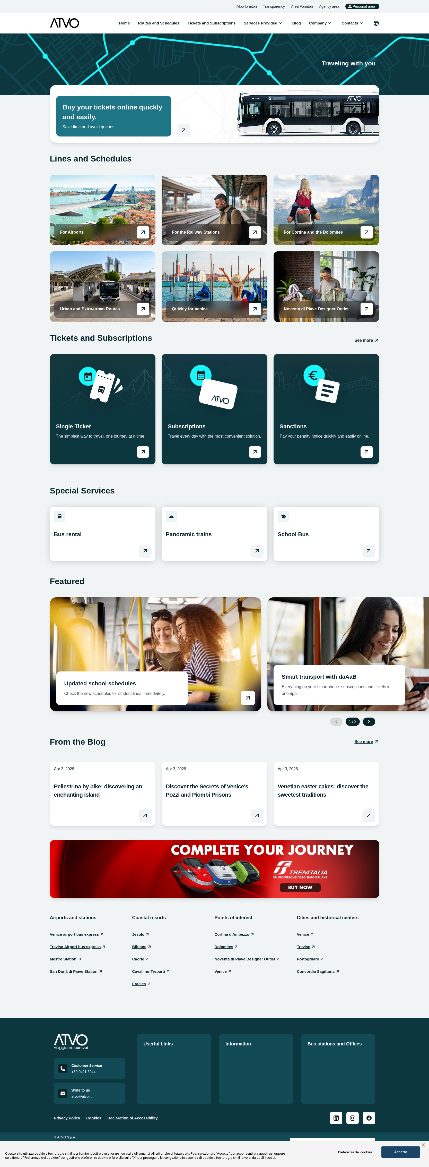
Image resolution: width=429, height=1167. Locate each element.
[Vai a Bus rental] (145, 551)
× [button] (423, 1145)
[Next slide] (369, 722)
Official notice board (244, 1054)
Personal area (361, 6)
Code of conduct (240, 1082)
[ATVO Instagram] (352, 1119)
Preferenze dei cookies (355, 1152)
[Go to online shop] (184, 130)
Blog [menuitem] (296, 23)
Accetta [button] (400, 1152)
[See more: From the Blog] (366, 742)
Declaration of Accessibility (133, 1119)
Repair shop (319, 1082)
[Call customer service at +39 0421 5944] (89, 1070)
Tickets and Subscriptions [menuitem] (211, 23)
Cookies (93, 1119)
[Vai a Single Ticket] (143, 452)
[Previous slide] (336, 722)
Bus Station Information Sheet (335, 1064)
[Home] (89, 1042)
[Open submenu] (280, 23)
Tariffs (149, 1064)
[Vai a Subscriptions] (255, 452)
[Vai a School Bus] (369, 551)
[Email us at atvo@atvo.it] (89, 1095)
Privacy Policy (67, 1119)
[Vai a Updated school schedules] (155, 654)
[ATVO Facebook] (369, 1119)
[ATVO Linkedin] (336, 1119)
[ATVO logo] (64, 23)
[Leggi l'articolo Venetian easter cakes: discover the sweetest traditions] (369, 815)
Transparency (274, 6)
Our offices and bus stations (334, 1054)
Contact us (154, 1082)
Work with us (156, 1073)
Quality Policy (238, 1064)
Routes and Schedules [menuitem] (158, 23)
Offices (314, 1073)
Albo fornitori (247, 6)
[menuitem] (260, 23)
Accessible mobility (243, 1091)
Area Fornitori (302, 6)
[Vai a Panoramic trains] (257, 551)
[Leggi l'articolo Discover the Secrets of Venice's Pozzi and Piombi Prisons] (257, 815)
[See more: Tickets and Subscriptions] (366, 340)
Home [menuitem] (124, 23)
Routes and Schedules (164, 1054)
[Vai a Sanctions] (367, 452)
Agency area (329, 6)
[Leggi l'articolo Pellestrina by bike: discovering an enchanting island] (145, 815)
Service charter (239, 1073)
